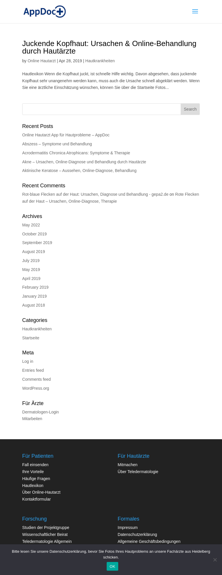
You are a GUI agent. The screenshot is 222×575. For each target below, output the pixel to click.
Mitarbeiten (32, 418)
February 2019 (35, 287)
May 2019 (31, 269)
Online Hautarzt (41, 60)
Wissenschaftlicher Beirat (45, 534)
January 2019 (34, 296)
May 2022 (31, 225)
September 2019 (37, 242)
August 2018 (33, 305)
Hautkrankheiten (100, 60)
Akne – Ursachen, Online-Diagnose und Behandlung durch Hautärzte (84, 162)
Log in (27, 361)
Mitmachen (127, 464)
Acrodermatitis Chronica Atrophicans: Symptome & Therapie (76, 153)
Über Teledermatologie (138, 471)
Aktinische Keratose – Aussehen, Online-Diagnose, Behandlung (79, 170)
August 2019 (33, 251)
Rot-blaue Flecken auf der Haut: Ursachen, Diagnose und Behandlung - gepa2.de (95, 194)
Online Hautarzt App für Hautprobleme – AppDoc (66, 135)
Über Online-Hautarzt (41, 492)
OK (112, 566)
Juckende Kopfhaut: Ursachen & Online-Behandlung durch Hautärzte (109, 47)
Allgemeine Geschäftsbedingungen (149, 541)
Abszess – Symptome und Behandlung (57, 144)
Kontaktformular (36, 499)
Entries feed (33, 370)
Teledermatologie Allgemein (47, 541)
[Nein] (215, 560)
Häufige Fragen (36, 478)
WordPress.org (35, 388)
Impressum (128, 527)
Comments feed (36, 379)
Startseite (30, 338)
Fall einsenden (35, 464)
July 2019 (31, 260)
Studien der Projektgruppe (45, 527)
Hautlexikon (32, 485)
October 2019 (34, 234)
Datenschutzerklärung (137, 534)
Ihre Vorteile (33, 471)
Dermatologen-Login (40, 412)
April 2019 (31, 278)
